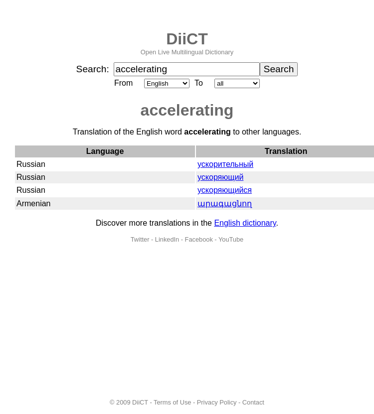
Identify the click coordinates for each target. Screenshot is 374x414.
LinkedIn (167, 239)
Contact (253, 402)
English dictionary (245, 223)
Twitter (140, 239)
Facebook (199, 239)
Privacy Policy (217, 402)
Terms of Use (172, 402)
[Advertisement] (187, 321)
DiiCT (187, 39)
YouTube (230, 239)
